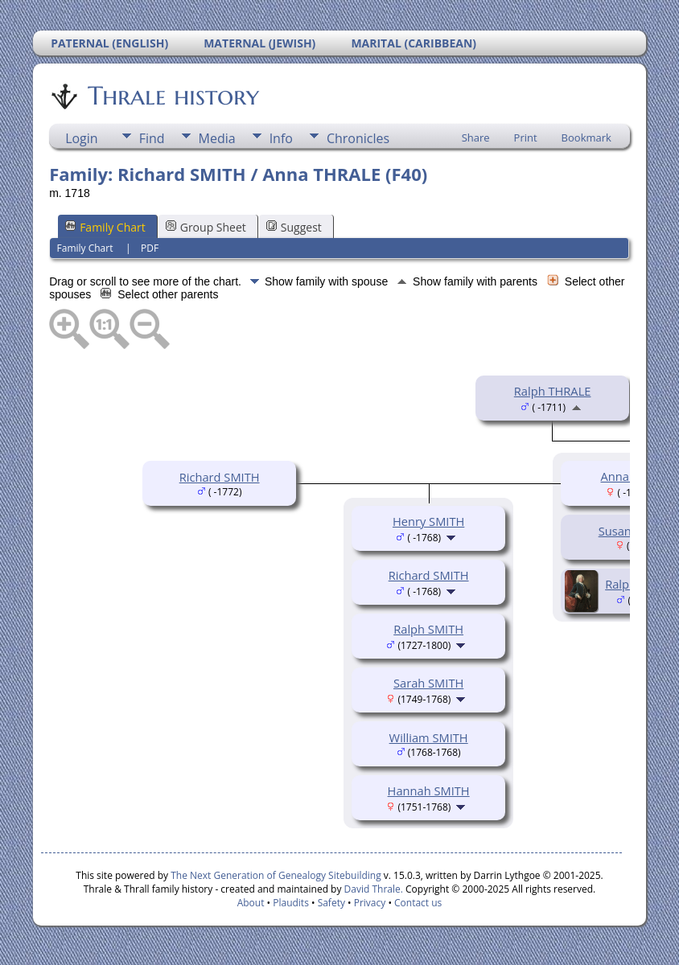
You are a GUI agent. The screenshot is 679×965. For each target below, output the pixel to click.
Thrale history (172, 96)
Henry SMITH (428, 521)
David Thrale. (373, 889)
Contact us (418, 903)
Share (476, 137)
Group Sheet (206, 227)
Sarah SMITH (428, 683)
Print (525, 137)
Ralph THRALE (552, 391)
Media (217, 138)
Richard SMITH (219, 477)
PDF (149, 248)
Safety (331, 903)
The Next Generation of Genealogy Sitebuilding (276, 875)
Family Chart (105, 227)
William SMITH (428, 737)
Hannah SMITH (429, 790)
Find (152, 138)
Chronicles (358, 138)
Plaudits (291, 903)
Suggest (294, 227)
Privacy (370, 903)
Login (81, 138)
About (251, 903)
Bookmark (586, 137)
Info (281, 138)
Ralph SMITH (428, 629)
